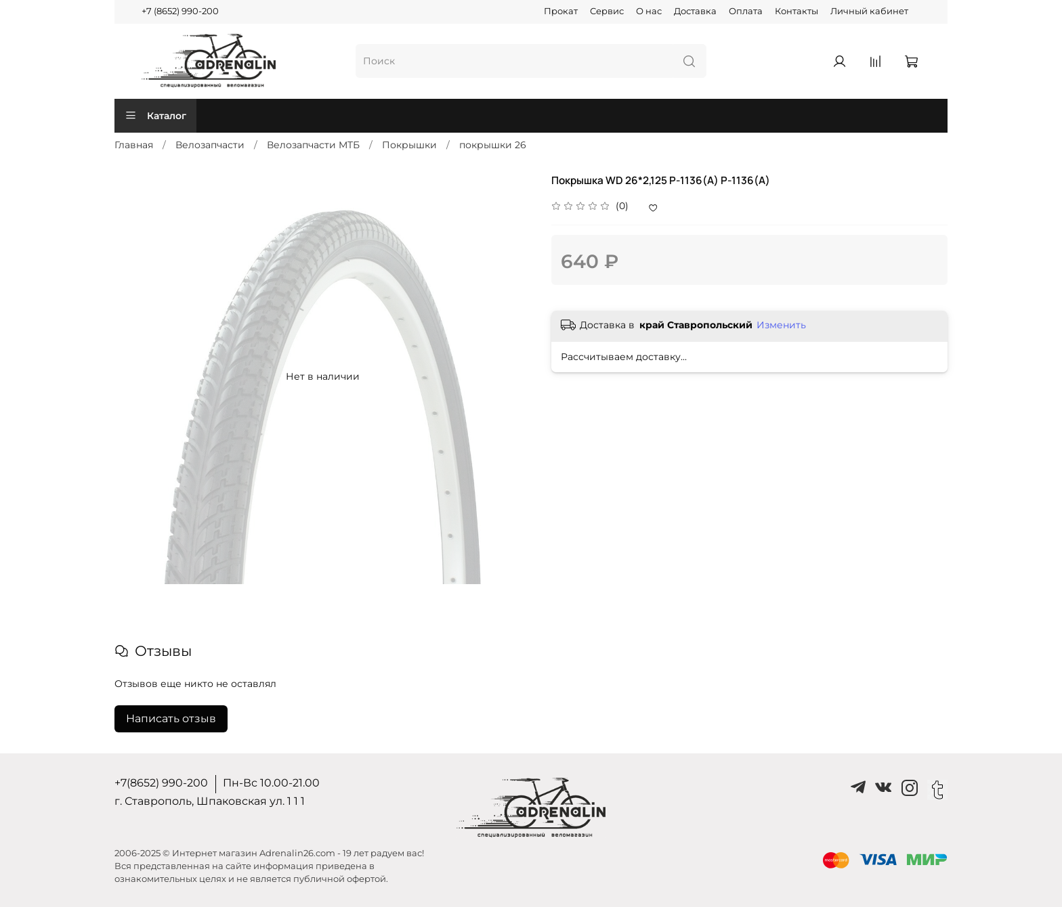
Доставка (695, 11)
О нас (649, 11)
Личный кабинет (869, 11)
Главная (133, 145)
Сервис (607, 11)
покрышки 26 (492, 145)
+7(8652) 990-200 (161, 782)
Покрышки (409, 145)
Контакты (796, 11)
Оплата (746, 11)
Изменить (781, 325)
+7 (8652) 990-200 (180, 11)
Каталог (155, 116)
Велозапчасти (210, 145)
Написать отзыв (171, 718)
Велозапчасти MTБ (313, 145)
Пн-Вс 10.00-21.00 (271, 782)
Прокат (561, 11)
